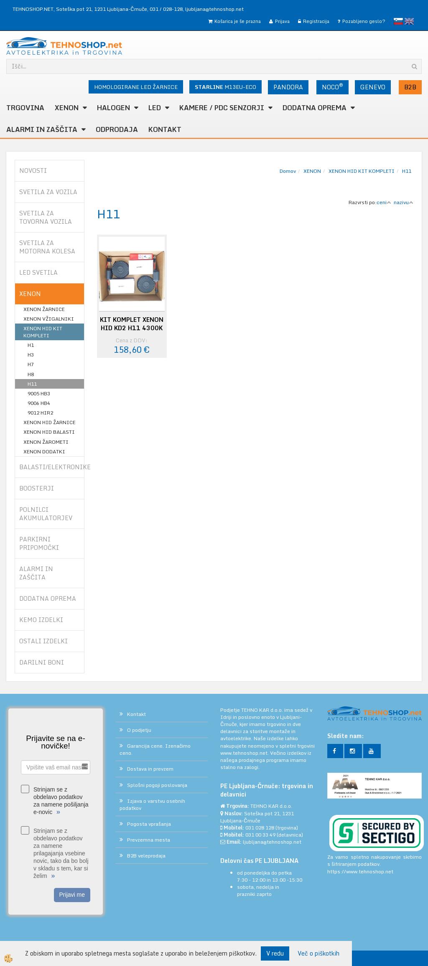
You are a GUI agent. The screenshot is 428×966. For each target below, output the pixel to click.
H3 (31, 355)
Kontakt (164, 129)
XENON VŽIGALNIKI (48, 319)
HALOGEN (113, 107)
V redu (275, 953)
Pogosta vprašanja (149, 824)
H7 (31, 364)
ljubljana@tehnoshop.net (214, 9)
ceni (384, 202)
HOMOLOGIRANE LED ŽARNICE (136, 86)
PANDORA (288, 87)
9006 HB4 (39, 403)
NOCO (332, 86)
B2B (410, 87)
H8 (31, 374)
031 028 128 (259, 828)
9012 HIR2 (40, 413)
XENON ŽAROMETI (46, 442)
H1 (31, 345)
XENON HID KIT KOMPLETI (42, 331)
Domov (288, 171)
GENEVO (372, 87)
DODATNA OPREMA (314, 107)
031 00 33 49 (260, 835)
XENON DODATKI (44, 451)
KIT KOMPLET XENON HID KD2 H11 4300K (131, 324)
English (409, 21)
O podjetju (139, 730)
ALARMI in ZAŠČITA (41, 129)
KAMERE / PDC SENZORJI (221, 107)
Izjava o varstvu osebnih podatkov (152, 804)
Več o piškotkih (318, 953)
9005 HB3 (39, 393)
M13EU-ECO (225, 86)
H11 (32, 384)
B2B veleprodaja (146, 856)
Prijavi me (72, 894)
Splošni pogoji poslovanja (157, 785)
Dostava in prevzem (150, 769)
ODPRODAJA (117, 129)
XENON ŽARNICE (44, 309)
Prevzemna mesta (148, 840)
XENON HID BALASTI (49, 432)
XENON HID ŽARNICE (49, 422)
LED (154, 107)
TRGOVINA (25, 107)
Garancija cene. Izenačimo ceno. (155, 749)
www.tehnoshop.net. (245, 753)
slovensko (398, 21)
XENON (67, 107)
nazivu (403, 202)
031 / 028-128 (166, 9)
